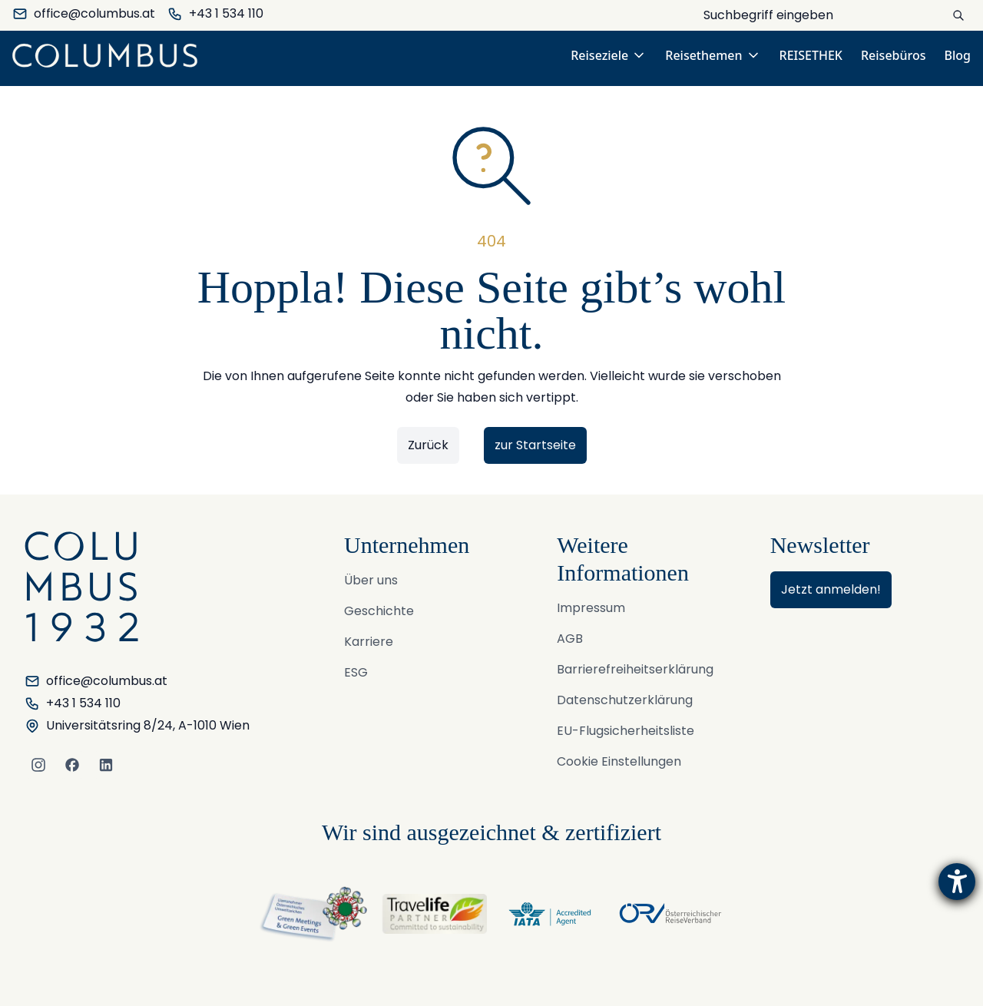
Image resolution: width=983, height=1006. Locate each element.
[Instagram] (38, 765)
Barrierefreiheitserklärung (635, 669)
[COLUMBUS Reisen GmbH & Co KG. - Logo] (109, 55)
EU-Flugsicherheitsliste (625, 731)
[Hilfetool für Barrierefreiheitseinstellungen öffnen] (956, 881)
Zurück (428, 445)
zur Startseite (535, 445)
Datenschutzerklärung (625, 700)
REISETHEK (810, 55)
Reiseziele (609, 55)
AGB (570, 638)
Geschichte (379, 611)
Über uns (371, 580)
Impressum (591, 608)
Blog (958, 55)
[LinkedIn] (106, 765)
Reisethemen (712, 55)
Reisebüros (893, 55)
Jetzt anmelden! (831, 589)
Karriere (368, 641)
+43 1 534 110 (215, 13)
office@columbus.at (83, 13)
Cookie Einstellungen (619, 761)
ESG (356, 672)
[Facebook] (72, 765)
